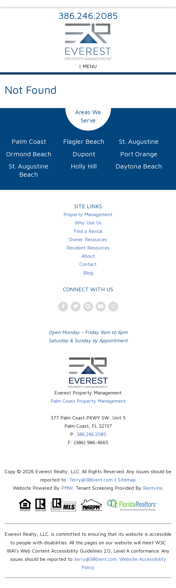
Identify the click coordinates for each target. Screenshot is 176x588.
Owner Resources (88, 239)
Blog (88, 272)
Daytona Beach (139, 166)
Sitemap (127, 479)
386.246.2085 (88, 15)
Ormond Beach (29, 154)
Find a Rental (88, 231)
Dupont (84, 154)
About (88, 256)
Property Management (88, 214)
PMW (67, 488)
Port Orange (138, 154)
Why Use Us (88, 222)
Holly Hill (84, 166)
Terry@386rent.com (91, 479)
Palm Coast (29, 141)
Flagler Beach (83, 141)
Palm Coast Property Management (88, 401)
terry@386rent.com (95, 559)
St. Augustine (139, 141)
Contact (88, 264)
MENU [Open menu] (88, 66)
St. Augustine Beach (28, 170)
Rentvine (153, 488)
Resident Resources (88, 247)
